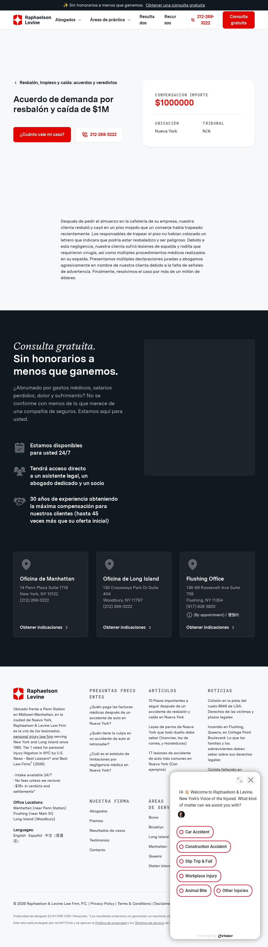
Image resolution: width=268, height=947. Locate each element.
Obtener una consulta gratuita (175, 5)
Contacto (97, 850)
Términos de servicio (149, 923)
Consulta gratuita (239, 19)
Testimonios (99, 840)
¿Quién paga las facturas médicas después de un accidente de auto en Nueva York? (111, 715)
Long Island (159, 837)
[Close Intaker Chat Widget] (251, 779)
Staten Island (160, 866)
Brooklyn (156, 827)
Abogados (98, 811)
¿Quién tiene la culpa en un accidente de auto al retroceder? (110, 738)
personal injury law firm (33, 736)
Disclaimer (162, 903)
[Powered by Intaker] (223, 936)
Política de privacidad (111, 923)
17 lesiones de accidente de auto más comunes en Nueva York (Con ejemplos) (170, 761)
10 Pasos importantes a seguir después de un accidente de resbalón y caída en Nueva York (169, 708)
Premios (96, 821)
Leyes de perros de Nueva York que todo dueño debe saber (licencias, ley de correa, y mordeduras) (171, 735)
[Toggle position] (240, 779)
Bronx (154, 817)
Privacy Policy (102, 903)
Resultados (146, 19)
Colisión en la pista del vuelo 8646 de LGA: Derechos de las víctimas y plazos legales (231, 708)
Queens (155, 856)
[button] (68, 20)
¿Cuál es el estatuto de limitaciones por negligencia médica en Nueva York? (109, 762)
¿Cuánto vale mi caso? (42, 134)
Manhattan (158, 846)
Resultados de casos (107, 830)
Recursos (170, 19)
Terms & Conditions (134, 903)
